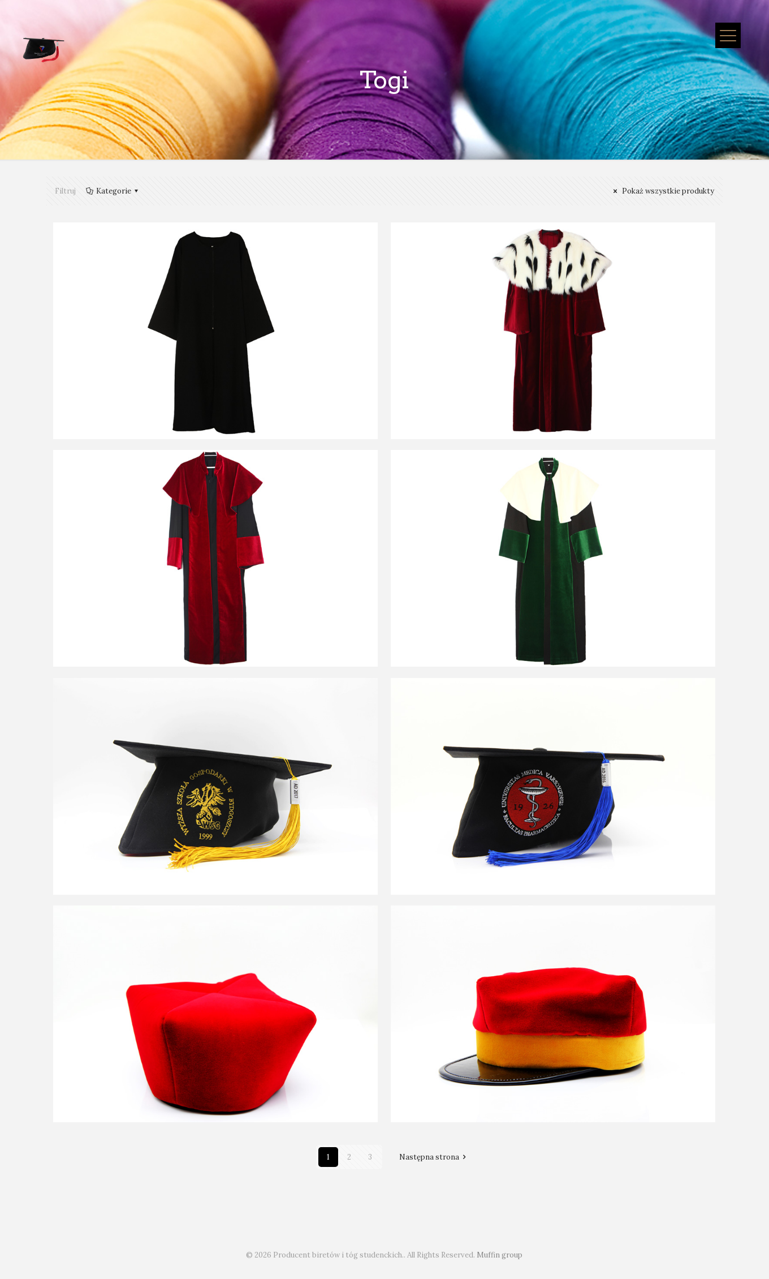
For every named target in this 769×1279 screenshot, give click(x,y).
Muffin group (499, 1255)
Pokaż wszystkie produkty (662, 191)
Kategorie (112, 191)
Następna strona (434, 1157)
